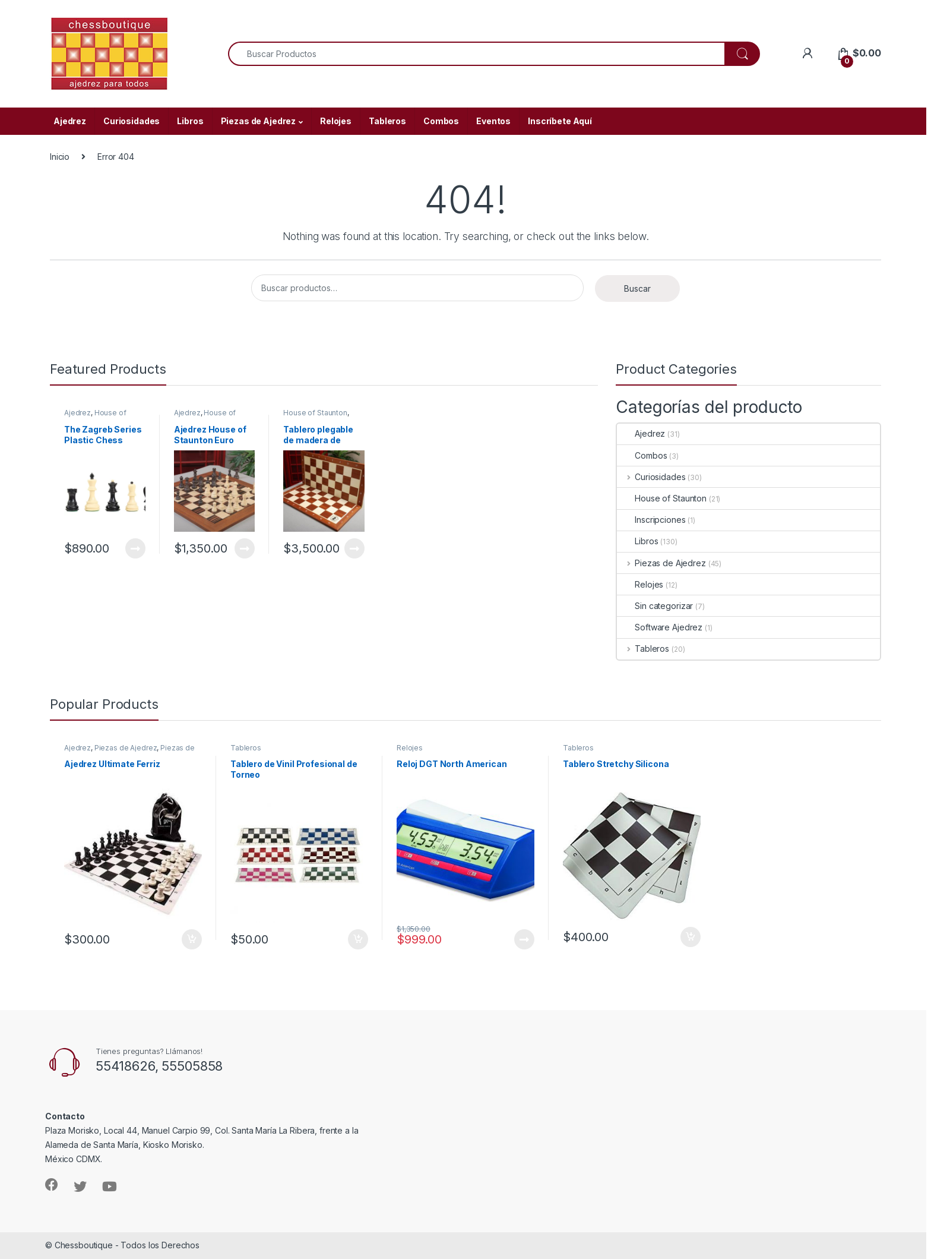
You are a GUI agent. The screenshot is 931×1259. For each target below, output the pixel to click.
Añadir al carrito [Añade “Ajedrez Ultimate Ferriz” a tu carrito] (192, 939)
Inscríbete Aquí (560, 121)
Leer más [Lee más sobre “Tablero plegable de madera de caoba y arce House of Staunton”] (354, 548)
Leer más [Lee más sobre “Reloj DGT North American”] (524, 939)
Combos (441, 121)
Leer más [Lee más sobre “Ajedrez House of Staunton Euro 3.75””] (245, 548)
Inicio (59, 157)
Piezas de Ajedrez (258, 121)
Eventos (493, 121)
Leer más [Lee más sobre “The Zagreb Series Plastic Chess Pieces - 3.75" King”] (135, 548)
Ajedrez (69, 121)
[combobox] (476, 54)
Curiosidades (131, 121)
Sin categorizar (655, 606)
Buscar (637, 288)
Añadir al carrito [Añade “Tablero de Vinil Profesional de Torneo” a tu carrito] (358, 939)
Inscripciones (651, 520)
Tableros (387, 121)
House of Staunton (95, 416)
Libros (190, 121)
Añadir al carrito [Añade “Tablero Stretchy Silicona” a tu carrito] (690, 937)
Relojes (336, 121)
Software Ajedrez (659, 627)
